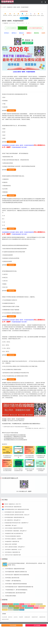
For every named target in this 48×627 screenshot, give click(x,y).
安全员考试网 (4, 617)
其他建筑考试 (9, 7)
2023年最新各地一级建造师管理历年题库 (15, 606)
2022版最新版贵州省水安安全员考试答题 (12, 438)
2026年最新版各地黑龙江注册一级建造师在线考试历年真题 (16, 563)
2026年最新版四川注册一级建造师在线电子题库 (14, 566)
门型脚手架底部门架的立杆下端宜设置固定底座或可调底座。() (15, 426)
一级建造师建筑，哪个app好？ (10, 579)
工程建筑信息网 (27, 617)
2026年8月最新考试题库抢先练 (35, 28)
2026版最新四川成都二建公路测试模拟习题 (14, 587)
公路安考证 (16, 617)
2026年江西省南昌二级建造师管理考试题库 (14, 582)
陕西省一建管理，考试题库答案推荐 (21, 7)
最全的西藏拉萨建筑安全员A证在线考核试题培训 (14, 439)
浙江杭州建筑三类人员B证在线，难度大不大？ (35, 428)
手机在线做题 (13, 625)
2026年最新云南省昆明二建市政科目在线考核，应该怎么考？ (17, 568)
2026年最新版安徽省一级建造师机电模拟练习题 (14, 571)
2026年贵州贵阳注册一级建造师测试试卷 (12, 560)
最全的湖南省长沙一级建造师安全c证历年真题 (14, 436)
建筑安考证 (10, 617)
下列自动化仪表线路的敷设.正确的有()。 (13, 590)
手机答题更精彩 (22, 28)
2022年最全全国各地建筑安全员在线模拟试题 (13, 435)
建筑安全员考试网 (5, 619)
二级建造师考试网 (42, 617)
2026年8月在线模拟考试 (11, 28)
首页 (5, 7)
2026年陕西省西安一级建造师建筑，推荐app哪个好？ (16, 584)
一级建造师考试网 (34, 617)
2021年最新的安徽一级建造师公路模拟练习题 (16, 609)
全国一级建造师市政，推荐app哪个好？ (12, 574)
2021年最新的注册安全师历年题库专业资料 (29, 457)
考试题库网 (21, 617)
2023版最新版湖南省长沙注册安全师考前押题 (7, 470)
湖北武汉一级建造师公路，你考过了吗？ (12, 558)
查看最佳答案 (11, 110)
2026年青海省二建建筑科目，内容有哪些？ (14, 592)
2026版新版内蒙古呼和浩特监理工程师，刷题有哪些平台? (16, 576)
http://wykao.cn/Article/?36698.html (15, 420)
